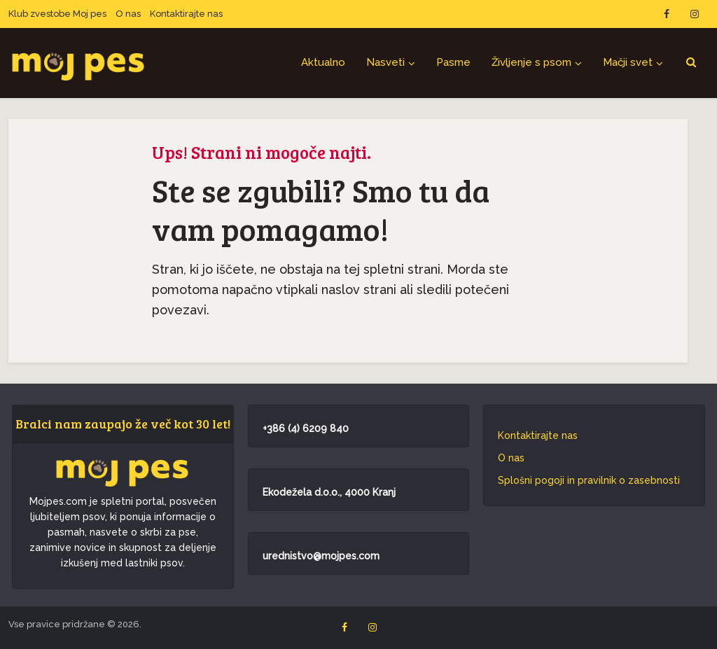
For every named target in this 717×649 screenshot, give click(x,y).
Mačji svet (628, 62)
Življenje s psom (531, 62)
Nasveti (385, 62)
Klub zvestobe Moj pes (57, 13)
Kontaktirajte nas (186, 13)
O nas (128, 13)
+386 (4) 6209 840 (306, 428)
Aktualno (323, 62)
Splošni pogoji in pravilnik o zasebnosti (589, 480)
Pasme (453, 62)
